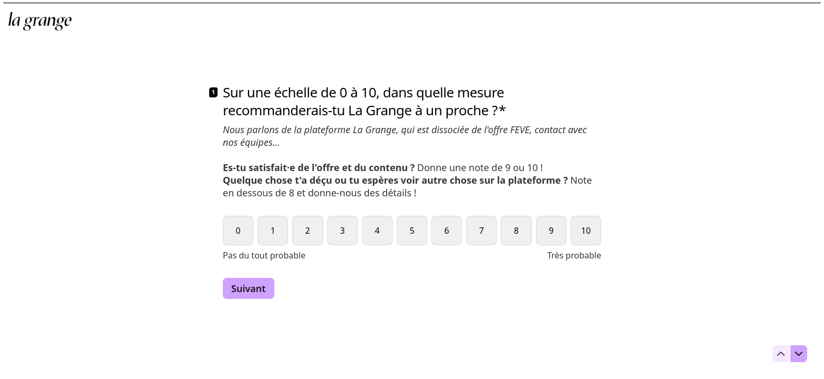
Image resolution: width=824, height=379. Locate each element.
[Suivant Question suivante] (248, 288)
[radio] (238, 230)
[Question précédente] (780, 353)
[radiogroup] (412, 238)
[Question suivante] (798, 353)
